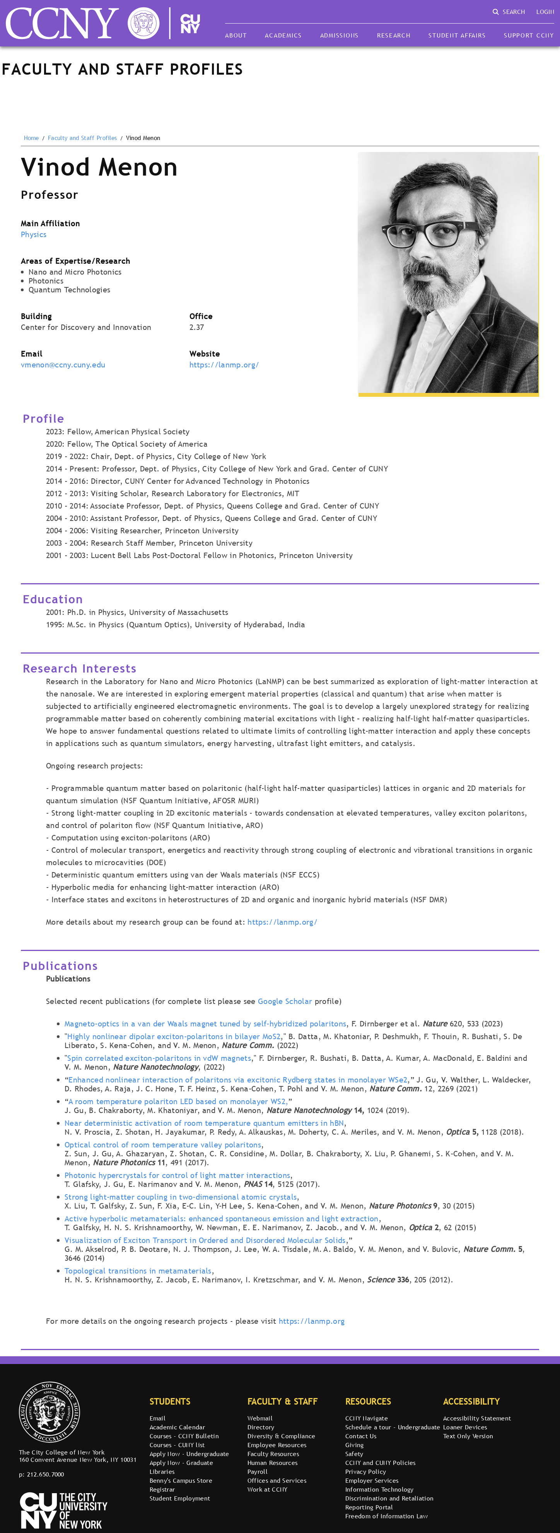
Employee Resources (277, 1445)
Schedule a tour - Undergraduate (392, 1427)
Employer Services (371, 1480)
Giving (354, 1445)
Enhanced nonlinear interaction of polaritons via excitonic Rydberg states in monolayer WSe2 (237, 1080)
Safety (354, 1453)
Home (31, 138)
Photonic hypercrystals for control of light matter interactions (177, 1175)
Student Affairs (457, 35)
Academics (283, 35)
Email (158, 1418)
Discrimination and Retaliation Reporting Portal (389, 1502)
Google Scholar (285, 1001)
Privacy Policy (365, 1471)
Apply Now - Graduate (181, 1462)
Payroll (258, 1471)
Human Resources (273, 1462)
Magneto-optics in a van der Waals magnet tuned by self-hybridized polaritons (205, 1024)
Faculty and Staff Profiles (82, 138)
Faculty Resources (273, 1453)
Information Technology (379, 1489)
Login (545, 11)
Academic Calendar (177, 1427)
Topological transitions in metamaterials (138, 1271)
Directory (261, 1427)
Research (394, 35)
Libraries (162, 1471)
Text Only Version (468, 1436)
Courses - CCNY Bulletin (184, 1436)
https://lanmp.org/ (225, 365)
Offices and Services (277, 1480)
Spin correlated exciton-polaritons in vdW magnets (159, 1058)
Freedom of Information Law (386, 1516)
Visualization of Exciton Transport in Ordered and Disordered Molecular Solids (205, 1240)
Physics (33, 234)
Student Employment (180, 1498)
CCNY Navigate (366, 1418)
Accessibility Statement (477, 1418)
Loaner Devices (465, 1427)
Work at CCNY (268, 1489)
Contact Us (360, 1436)
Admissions (339, 35)
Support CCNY (529, 35)
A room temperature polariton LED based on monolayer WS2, (178, 1101)
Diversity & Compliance (282, 1436)
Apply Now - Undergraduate (189, 1453)
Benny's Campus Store (181, 1480)
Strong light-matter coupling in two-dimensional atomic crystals (181, 1197)
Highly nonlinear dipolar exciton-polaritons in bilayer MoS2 (173, 1036)
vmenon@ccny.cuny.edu (63, 365)
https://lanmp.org (312, 1321)
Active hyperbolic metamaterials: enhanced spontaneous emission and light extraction (222, 1219)
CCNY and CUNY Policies (380, 1462)
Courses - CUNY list (177, 1445)
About (236, 35)
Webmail (260, 1418)
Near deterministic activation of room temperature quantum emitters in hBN (204, 1123)
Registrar (162, 1489)
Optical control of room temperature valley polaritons (163, 1145)
